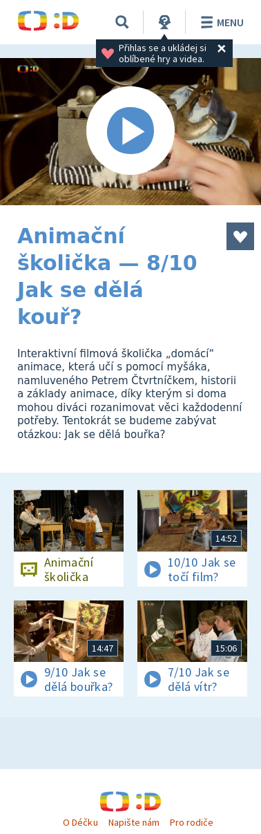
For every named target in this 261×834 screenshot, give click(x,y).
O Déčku (80, 822)
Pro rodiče (191, 822)
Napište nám (134, 822)
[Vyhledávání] (122, 22)
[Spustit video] (130, 131)
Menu (220, 22)
